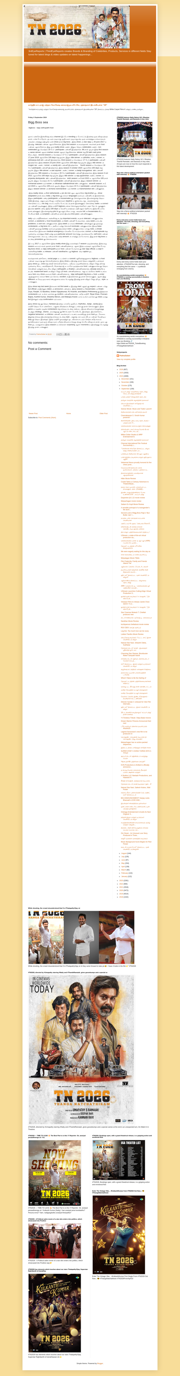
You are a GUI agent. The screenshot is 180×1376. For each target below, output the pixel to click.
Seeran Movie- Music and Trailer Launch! (136, 409)
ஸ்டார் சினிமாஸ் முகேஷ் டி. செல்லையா (136, 618)
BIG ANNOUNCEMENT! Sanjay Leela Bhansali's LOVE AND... (135, 799)
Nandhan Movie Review (130, 621)
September (125, 389)
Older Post (104, 414)
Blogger (100, 1363)
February (125, 873)
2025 (121, 373)
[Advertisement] (90, 79)
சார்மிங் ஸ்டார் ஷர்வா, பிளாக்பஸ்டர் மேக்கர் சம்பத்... (135, 660)
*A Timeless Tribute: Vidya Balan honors (136, 718)
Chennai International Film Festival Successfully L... (134, 444)
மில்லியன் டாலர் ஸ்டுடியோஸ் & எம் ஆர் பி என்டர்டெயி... (135, 430)
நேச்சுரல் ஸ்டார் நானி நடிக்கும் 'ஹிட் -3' (136, 784)
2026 (121, 369)
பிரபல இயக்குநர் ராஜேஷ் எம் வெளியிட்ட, (132, 404)
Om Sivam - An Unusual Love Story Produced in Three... (134, 834)
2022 (121, 884)
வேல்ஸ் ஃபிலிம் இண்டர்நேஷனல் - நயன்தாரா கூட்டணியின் (134, 698)
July (123, 857)
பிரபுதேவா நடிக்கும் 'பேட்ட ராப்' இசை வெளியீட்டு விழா (136, 639)
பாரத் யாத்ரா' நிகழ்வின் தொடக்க (133, 397)
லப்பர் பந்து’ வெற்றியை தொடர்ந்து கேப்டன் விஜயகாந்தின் (134, 393)
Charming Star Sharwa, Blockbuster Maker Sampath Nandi (134, 654)
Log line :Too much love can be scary (135, 631)
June (123, 860)
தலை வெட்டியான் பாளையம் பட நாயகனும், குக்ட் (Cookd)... (134, 488)
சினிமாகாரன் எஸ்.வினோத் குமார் (134, 412)
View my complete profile (126, 359)
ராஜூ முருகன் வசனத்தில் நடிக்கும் (134, 839)
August (124, 853)
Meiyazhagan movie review (131, 501)
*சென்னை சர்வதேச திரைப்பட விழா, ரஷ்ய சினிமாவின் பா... (135, 450)
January (124, 876)
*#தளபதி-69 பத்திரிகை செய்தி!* (133, 762)
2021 (121, 887)
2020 (121, 890)
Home (68, 414)
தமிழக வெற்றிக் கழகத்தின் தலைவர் (134, 400)
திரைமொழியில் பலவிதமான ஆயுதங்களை (132, 474)
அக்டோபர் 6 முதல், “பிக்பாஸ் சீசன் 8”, (135, 524)
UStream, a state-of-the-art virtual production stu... (133, 536)
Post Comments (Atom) (47, 418)
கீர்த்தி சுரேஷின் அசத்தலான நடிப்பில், (135, 781)
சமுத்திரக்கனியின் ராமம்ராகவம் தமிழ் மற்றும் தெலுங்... (135, 824)
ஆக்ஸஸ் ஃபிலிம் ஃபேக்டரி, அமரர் (134, 567)
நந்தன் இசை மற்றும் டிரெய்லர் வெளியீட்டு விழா (132, 818)
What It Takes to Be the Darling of (133, 678)
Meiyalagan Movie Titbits (130, 558)
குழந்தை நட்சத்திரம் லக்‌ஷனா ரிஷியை (136, 669)
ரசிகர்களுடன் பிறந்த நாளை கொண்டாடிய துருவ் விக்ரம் (132, 528)
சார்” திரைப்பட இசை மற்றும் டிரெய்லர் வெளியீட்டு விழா (135, 665)
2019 (121, 894)
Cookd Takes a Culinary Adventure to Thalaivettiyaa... (135, 483)
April (123, 867)
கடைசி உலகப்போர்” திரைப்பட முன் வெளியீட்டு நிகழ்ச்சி (135, 848)
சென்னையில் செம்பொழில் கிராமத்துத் (135, 426)
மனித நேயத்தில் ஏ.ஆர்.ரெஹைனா (134, 690)
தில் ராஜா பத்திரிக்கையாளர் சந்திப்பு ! (135, 532)
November (125, 382)
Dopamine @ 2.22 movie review (133, 498)
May (123, 863)
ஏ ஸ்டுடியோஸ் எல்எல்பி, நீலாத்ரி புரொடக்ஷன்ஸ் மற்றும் (134, 771)
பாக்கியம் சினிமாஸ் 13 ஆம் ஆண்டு (135, 454)
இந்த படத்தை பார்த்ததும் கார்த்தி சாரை (136, 748)
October (124, 386)
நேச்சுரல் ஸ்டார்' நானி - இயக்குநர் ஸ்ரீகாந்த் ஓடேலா (134, 649)
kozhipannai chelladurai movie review (135, 624)
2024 (121, 376)
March (124, 870)
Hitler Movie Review (128, 479)
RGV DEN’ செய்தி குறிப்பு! (131, 628)
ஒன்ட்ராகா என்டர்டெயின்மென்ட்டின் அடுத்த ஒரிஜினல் (135, 808)
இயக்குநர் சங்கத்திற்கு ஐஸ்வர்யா (133, 803)
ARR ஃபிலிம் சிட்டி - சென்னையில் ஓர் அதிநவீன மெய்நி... (135, 587)
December (125, 379)
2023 (121, 881)
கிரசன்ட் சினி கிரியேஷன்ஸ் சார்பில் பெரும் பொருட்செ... (134, 829)
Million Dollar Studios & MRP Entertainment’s (131, 436)
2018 (121, 897)
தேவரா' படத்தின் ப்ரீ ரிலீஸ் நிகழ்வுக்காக (131, 547)
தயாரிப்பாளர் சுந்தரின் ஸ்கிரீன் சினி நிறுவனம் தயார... (134, 571)
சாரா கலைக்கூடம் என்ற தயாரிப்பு (134, 555)
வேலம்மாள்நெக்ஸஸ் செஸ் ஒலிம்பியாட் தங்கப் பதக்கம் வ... (134, 469)
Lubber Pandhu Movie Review (132, 634)
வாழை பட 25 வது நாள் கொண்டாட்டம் (136, 687)
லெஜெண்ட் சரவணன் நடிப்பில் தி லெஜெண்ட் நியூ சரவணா (134, 738)
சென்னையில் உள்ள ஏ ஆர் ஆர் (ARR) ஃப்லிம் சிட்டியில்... (135, 542)
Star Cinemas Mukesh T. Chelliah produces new (133, 613)
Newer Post (33, 414)
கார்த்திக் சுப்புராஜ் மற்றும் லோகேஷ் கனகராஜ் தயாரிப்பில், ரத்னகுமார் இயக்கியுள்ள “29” (67, 105)
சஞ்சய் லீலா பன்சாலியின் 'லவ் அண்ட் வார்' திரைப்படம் (135, 794)
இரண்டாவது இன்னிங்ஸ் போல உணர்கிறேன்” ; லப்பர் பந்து (133, 493)
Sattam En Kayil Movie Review (132, 504)
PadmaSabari (125, 356)
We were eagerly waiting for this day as (135, 551)
